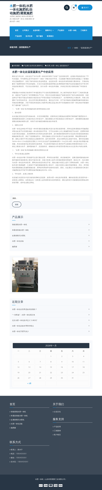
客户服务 (39, 36)
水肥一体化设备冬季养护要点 (23, 326)
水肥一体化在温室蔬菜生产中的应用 (32, 72)
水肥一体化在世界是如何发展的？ (24, 309)
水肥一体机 (72, 30)
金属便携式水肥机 (18, 235)
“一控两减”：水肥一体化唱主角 (23, 315)
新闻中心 (49, 30)
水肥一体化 (55, 66)
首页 (16, 30)
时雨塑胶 (16, 66)
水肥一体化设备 (18, 241)
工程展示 (83, 30)
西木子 (85, 7)
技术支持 (29, 36)
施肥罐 (14, 246)
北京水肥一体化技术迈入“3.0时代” (24, 320)
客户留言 (57, 435)
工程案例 (57, 430)
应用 (48, 66)
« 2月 (29, 383)
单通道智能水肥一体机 (20, 230)
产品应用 (18, 36)
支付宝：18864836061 (19, 462)
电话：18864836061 (19, 454)
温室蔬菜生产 (64, 66)
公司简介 (25, 30)
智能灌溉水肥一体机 (19, 224)
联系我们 (50, 36)
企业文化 (57, 412)
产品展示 (61, 30)
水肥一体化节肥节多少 (20, 331)
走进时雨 (37, 30)
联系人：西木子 (17, 449)
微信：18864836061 (19, 458)
